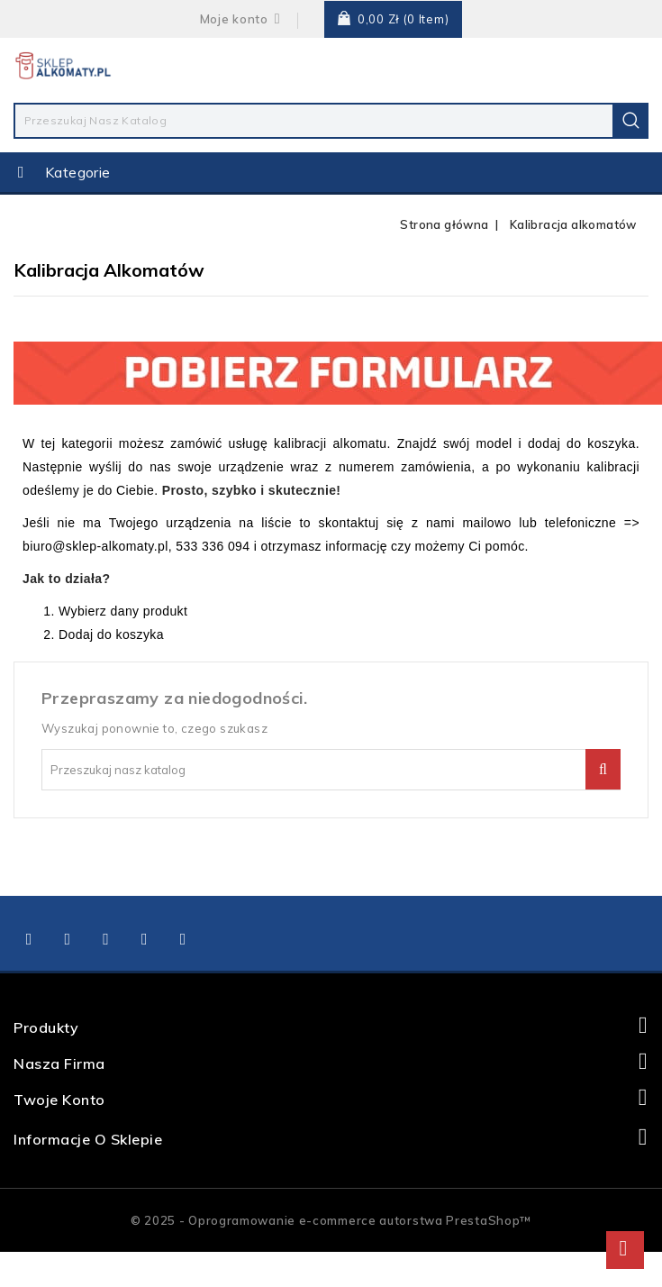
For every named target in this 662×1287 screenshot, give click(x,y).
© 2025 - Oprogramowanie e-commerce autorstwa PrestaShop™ (331, 1220)
